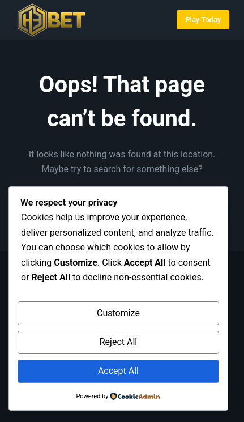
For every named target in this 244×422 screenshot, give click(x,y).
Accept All (118, 370)
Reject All (118, 341)
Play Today (203, 19)
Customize (118, 313)
